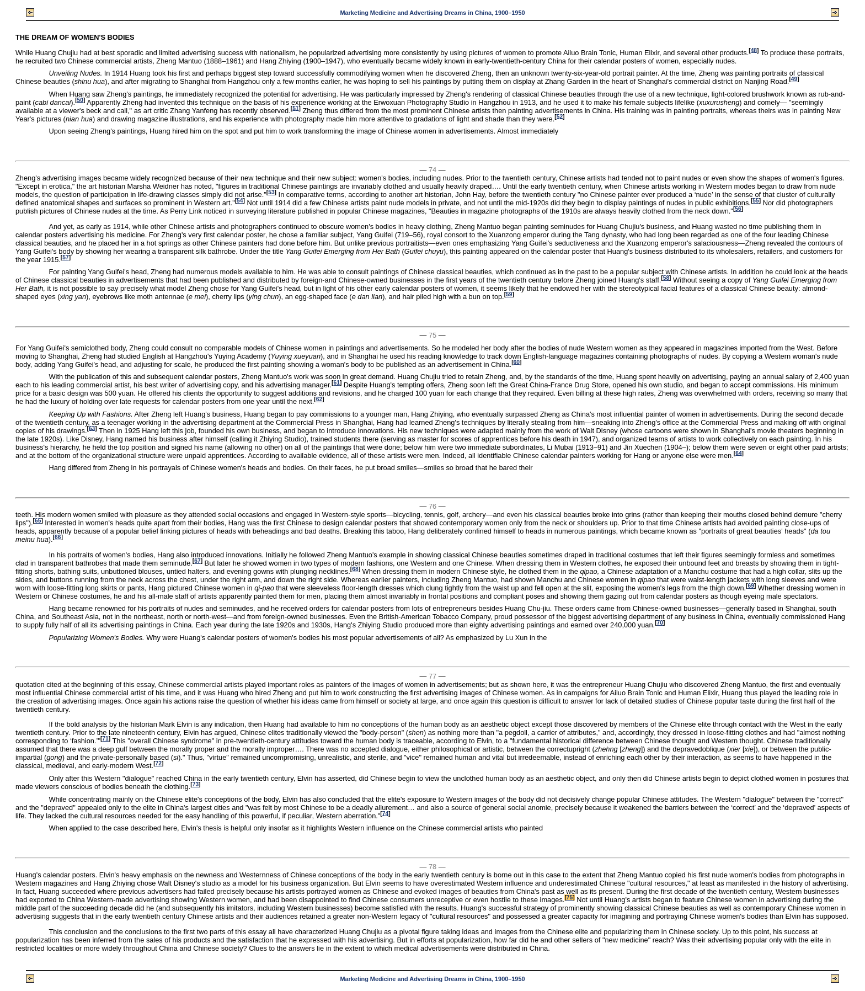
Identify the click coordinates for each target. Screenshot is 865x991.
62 (319, 399)
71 (105, 739)
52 (560, 116)
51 (295, 108)
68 (355, 569)
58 (666, 278)
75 (570, 897)
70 (660, 623)
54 (240, 201)
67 (197, 561)
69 (750, 586)
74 (385, 813)
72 (159, 763)
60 (517, 362)
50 (80, 100)
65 (38, 521)
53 (271, 192)
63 (92, 428)
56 (738, 209)
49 (794, 79)
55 (755, 201)
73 (196, 784)
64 (738, 453)
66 (58, 537)
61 (336, 383)
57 (65, 257)
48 (754, 50)
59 (509, 294)
